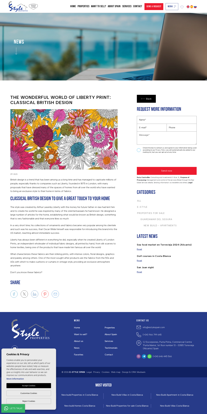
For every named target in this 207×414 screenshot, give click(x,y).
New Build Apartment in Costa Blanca (174, 395)
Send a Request (153, 6)
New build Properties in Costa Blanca (80, 395)
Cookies (106, 372)
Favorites (78, 354)
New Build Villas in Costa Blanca (127, 395)
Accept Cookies (28, 385)
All (139, 201)
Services (127, 6)
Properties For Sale (151, 213)
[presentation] (152, 161)
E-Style (142, 207)
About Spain (114, 6)
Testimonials (111, 348)
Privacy (96, 372)
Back (146, 98)
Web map (115, 372)
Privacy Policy (161, 150)
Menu (172, 6)
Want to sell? (98, 6)
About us (78, 341)
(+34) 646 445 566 (162, 356)
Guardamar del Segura (154, 219)
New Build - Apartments (157, 225)
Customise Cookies (28, 393)
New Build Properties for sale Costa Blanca (127, 406)
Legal (89, 372)
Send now (166, 170)
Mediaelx (141, 372)
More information (15, 378)
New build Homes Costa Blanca (79, 406)
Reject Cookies (28, 401)
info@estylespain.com (154, 327)
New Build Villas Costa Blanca (174, 406)
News (76, 348)
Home (73, 6)
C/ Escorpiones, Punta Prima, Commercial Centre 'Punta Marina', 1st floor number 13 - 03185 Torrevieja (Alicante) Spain (168, 345)
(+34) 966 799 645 (152, 334)
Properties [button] (83, 6)
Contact (137, 6)
